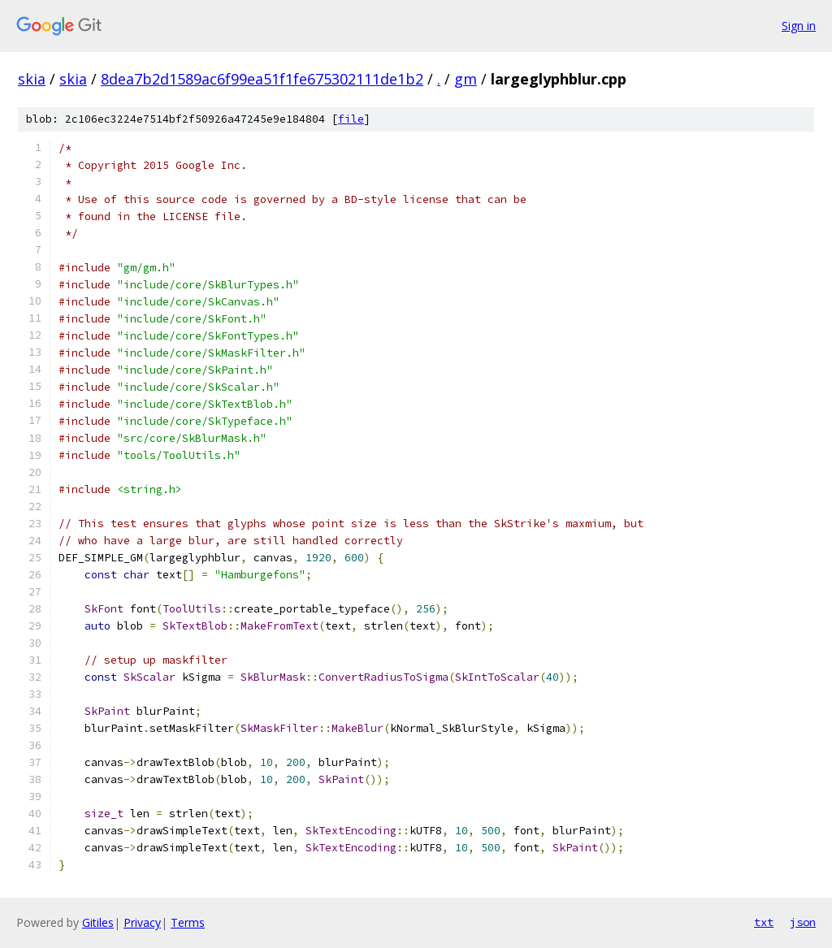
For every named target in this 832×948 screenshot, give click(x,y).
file (351, 119)
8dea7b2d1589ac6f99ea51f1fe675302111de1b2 (262, 79)
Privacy (142, 922)
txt (764, 922)
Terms (188, 922)
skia (32, 79)
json (803, 922)
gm (465, 79)
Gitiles (98, 922)
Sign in (799, 25)
